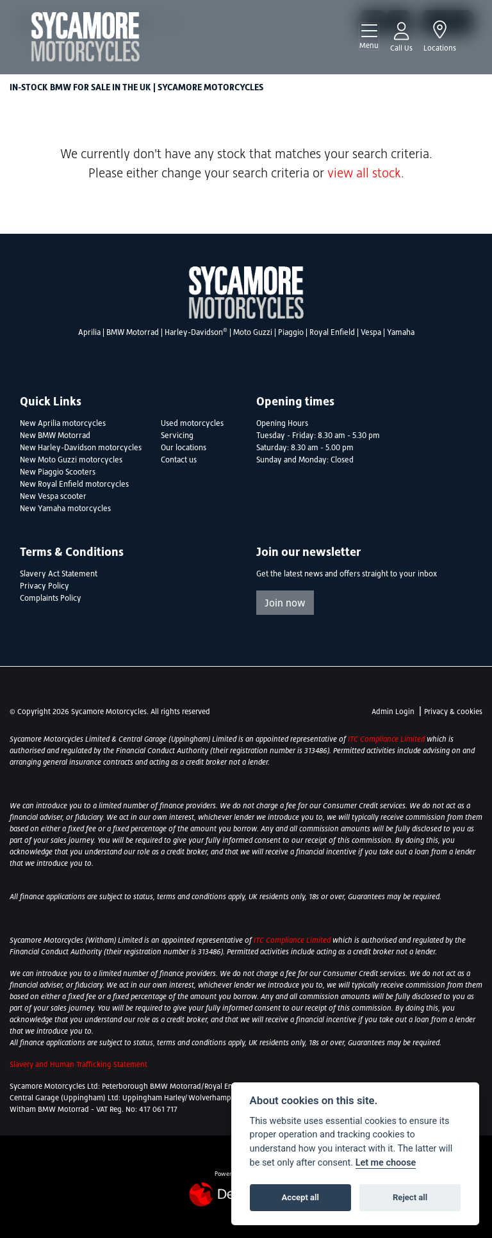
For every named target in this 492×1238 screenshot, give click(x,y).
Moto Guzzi (252, 332)
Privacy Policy (44, 586)
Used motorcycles (192, 423)
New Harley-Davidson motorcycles (81, 447)
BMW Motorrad (132, 332)
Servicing (177, 435)
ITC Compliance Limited (387, 739)
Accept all (300, 1197)
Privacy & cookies (453, 711)
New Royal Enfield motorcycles (74, 484)
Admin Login (393, 711)
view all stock (364, 173)
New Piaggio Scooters (57, 472)
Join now (285, 602)
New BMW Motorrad (55, 435)
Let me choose (386, 1162)
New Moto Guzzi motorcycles (71, 459)
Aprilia (89, 332)
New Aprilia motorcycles (63, 423)
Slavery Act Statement (58, 573)
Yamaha (400, 332)
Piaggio (291, 332)
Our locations (183, 447)
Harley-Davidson (196, 332)
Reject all (410, 1197)
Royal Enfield (332, 332)
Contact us (179, 459)
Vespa (371, 332)
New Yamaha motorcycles (65, 508)
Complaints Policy (50, 598)
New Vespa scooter (53, 496)
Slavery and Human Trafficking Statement (78, 1064)
